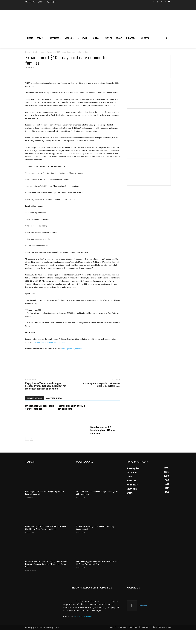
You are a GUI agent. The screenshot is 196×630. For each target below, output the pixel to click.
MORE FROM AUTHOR (54, 398)
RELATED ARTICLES (34, 398)
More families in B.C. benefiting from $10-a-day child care (103, 430)
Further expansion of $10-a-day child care (72, 407)
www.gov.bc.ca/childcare (72, 349)
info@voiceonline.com (83, 616)
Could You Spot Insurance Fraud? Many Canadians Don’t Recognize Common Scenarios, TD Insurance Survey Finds (46, 564)
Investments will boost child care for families (39, 407)
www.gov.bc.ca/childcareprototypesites (49, 342)
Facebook (143, 606)
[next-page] (31, 439)
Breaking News (38, 52)
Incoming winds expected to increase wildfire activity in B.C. (101, 384)
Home (27, 52)
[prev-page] (27, 439)
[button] (167, 38)
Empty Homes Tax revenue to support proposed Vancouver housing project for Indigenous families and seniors (45, 386)
